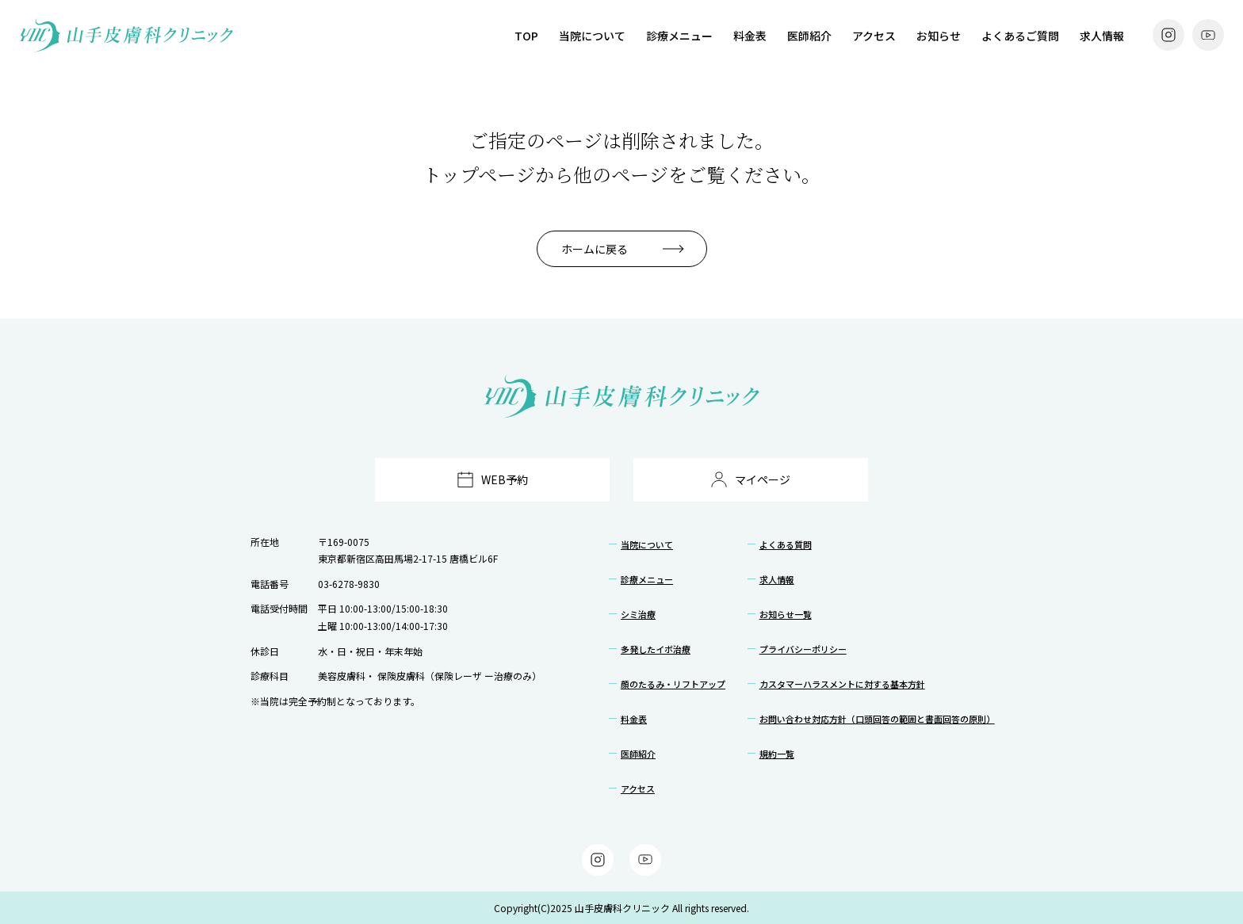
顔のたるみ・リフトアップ (673, 684)
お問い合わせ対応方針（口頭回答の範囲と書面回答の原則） (877, 718)
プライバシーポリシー (803, 649)
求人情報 (1102, 36)
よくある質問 (785, 544)
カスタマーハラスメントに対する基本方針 (842, 684)
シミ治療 (638, 614)
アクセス (874, 36)
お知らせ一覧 (785, 614)
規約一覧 (776, 753)
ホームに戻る (594, 249)
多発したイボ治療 (655, 649)
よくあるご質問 (1020, 36)
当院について (592, 36)
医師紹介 (809, 36)
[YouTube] (1208, 35)
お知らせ (938, 36)
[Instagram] (1168, 35)
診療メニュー (679, 36)
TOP (526, 36)
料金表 (750, 36)
